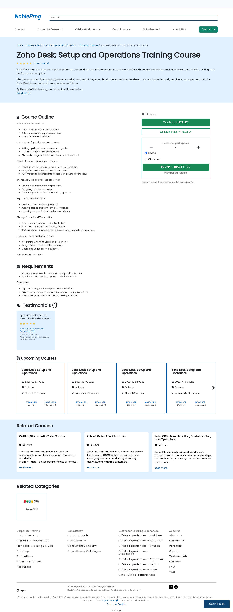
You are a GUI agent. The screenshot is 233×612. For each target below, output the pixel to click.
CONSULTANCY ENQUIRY (176, 132)
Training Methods (29, 561)
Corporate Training (49, 29)
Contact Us (208, 29)
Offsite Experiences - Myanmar (140, 559)
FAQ (172, 567)
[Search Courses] (133, 18)
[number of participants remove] (152, 147)
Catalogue (24, 551)
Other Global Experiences (136, 575)
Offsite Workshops (86, 29)
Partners (175, 546)
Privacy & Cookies (116, 604)
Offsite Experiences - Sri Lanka (140, 540)
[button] (213, 388)
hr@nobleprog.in (110, 600)
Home (20, 45)
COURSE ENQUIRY (176, 122)
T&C (172, 572)
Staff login (116, 610)
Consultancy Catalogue (84, 551)
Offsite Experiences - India (137, 569)
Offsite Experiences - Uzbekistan (133, 552)
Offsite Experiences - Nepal (138, 564)
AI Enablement (151, 29)
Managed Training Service (35, 546)
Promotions (25, 556)
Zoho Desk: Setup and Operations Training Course (124, 45)
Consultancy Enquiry (82, 546)
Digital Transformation (33, 540)
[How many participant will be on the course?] (176, 147)
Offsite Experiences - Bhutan (139, 546)
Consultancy (120, 29)
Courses (20, 29)
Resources (24, 567)
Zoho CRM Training (89, 45)
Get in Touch (217, 604)
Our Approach (77, 535)
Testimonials (178, 556)
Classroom (154, 159)
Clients (174, 551)
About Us (178, 29)
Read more (23, 93)
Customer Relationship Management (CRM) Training (51, 45)
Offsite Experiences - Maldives (140, 535)
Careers (175, 561)
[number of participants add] (199, 147)
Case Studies (76, 540)
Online (152, 153)
